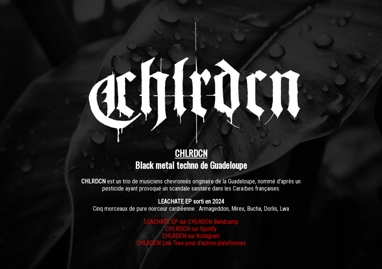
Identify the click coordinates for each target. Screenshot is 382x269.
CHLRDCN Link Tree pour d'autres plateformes (191, 243)
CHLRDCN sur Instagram (191, 235)
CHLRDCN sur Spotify (191, 228)
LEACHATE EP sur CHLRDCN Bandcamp (191, 221)
